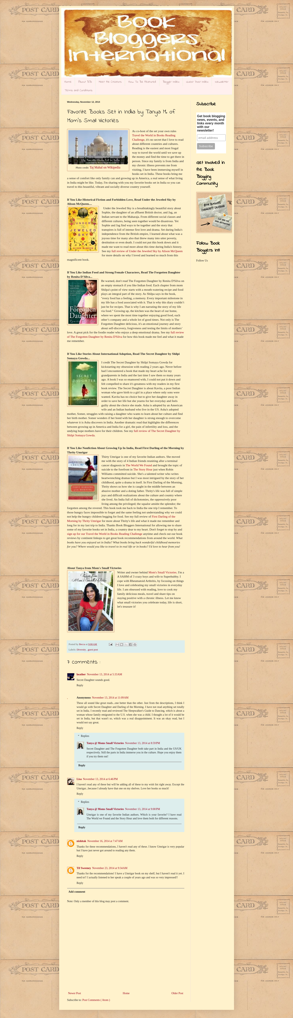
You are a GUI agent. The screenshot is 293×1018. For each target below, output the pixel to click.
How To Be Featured (142, 81)
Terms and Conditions (78, 90)
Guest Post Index (197, 81)
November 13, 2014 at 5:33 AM (104, 674)
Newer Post (74, 993)
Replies (85, 736)
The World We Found (139, 465)
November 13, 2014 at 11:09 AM (110, 697)
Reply (80, 685)
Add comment (77, 891)
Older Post (177, 993)
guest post (93, 649)
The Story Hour (143, 469)
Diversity (82, 649)
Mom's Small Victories (162, 572)
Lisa (79, 779)
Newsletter (221, 81)
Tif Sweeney (84, 868)
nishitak (81, 841)
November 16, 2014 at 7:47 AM (105, 841)
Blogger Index (171, 81)
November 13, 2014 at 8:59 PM (142, 743)
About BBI (85, 81)
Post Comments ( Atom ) (96, 1000)
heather (81, 674)
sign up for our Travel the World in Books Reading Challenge (104, 533)
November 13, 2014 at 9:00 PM (142, 809)
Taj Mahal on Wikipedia (105, 167)
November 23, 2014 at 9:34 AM (109, 868)
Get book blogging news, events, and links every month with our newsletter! (211, 123)
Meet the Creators (110, 81)
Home (68, 81)
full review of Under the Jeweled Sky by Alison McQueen (147, 251)
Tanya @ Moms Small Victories (105, 743)
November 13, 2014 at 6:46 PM (100, 779)
